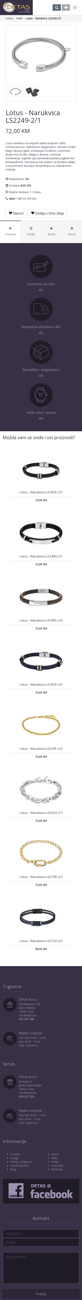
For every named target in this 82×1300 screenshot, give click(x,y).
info (41, 289)
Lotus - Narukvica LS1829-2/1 (41, 492)
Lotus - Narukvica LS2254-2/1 (41, 812)
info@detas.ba (27, 1015)
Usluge (14, 1158)
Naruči (16, 213)
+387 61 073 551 (26, 198)
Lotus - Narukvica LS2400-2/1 (41, 556)
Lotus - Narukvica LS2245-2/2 (41, 748)
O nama (15, 1154)
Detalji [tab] (31, 231)
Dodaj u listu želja (47, 213)
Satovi (55, 1154)
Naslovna (57, 1169)
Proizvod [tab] (10, 231)
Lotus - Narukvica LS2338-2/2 (41, 877)
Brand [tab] (51, 231)
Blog (13, 1169)
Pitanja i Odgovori (21, 1162)
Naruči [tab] (72, 231)
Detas (9, 18)
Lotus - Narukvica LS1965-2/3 (41, 620)
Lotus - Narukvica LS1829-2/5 (41, 684)
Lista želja (57, 1165)
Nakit (19, 18)
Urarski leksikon (19, 1165)
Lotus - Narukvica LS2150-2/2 (41, 941)
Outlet (55, 1162)
